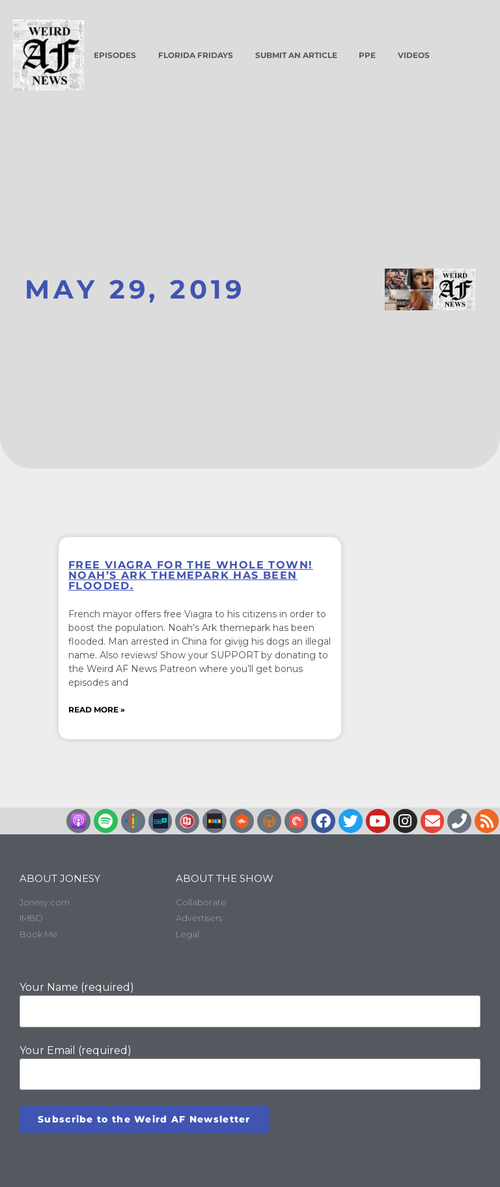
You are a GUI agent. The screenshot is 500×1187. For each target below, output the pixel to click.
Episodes (115, 55)
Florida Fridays (195, 55)
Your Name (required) (250, 1003)
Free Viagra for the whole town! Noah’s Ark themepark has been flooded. (190, 575)
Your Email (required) (250, 1066)
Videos (414, 55)
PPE (367, 55)
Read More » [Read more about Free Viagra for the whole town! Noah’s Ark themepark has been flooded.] (96, 709)
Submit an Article (296, 55)
